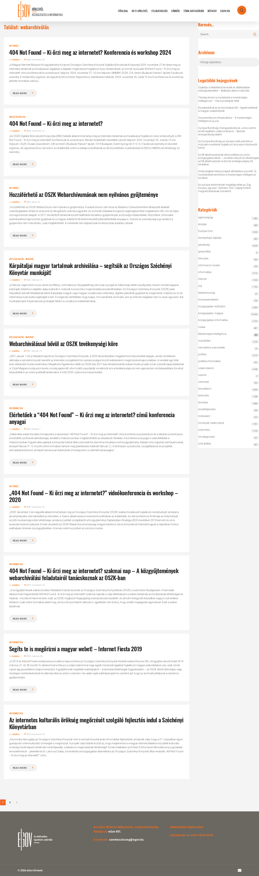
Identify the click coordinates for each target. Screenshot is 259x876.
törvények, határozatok (211, 422)
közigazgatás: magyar (21, 259)
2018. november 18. (34, 734)
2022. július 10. (32, 202)
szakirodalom (206, 368)
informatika (16, 408)
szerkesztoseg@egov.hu (126, 839)
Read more (20, 93)
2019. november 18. (34, 585)
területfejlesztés (207, 409)
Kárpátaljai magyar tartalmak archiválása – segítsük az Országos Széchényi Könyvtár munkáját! (90, 268)
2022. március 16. (33, 280)
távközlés (203, 395)
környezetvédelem (208, 299)
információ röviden (209, 265)
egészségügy (205, 217)
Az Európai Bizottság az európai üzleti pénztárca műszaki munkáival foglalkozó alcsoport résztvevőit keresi (227, 144)
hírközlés (203, 258)
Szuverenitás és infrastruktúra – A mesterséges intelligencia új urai (225, 119)
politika (202, 354)
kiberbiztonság (206, 292)
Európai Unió (205, 231)
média (201, 327)
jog (200, 285)
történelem (204, 416)
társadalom (205, 388)
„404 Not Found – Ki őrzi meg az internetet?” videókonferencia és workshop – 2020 (93, 496)
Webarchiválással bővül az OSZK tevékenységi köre (63, 343)
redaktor (16, 60)
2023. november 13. (34, 131)
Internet (14, 46)
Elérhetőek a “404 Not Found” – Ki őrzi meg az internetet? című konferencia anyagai (92, 418)
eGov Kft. (114, 831)
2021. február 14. (33, 351)
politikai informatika (209, 361)
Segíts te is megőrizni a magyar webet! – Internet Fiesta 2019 (75, 648)
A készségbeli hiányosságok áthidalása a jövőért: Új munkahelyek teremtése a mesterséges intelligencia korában (227, 174)
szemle (202, 375)
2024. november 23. (34, 60)
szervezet (203, 381)
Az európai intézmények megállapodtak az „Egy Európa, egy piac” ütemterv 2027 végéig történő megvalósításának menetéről (224, 188)
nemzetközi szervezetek (211, 347)
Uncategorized (17, 117)
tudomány (204, 429)
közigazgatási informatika (213, 320)
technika (203, 402)
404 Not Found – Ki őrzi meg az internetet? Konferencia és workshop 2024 (90, 52)
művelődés (204, 340)
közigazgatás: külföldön (211, 306)
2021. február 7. (32, 429)
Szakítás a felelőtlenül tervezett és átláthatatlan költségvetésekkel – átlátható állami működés (224, 89)
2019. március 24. (33, 656)
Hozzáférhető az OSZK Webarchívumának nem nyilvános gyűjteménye (83, 194)
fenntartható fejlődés (210, 237)
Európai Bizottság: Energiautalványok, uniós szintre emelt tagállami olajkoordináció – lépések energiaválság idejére (227, 131)
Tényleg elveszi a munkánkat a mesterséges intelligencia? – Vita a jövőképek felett (222, 99)
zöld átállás (204, 443)
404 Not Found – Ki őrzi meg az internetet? (56, 123)
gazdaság (204, 244)
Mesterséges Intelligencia (228, 334)
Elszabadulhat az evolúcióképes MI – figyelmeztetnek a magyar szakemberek (228, 109)
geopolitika (204, 251)
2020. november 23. (34, 507)
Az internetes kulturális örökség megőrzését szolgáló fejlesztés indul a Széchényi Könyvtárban (96, 723)
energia (202, 224)
